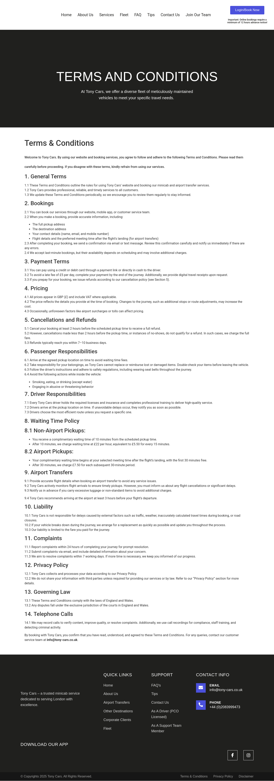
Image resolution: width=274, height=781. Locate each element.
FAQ (137, 15)
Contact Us (170, 15)
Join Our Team (199, 15)
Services (106, 15)
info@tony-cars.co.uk (62, 640)
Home (65, 15)
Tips (151, 15)
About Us (85, 15)
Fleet (124, 15)
